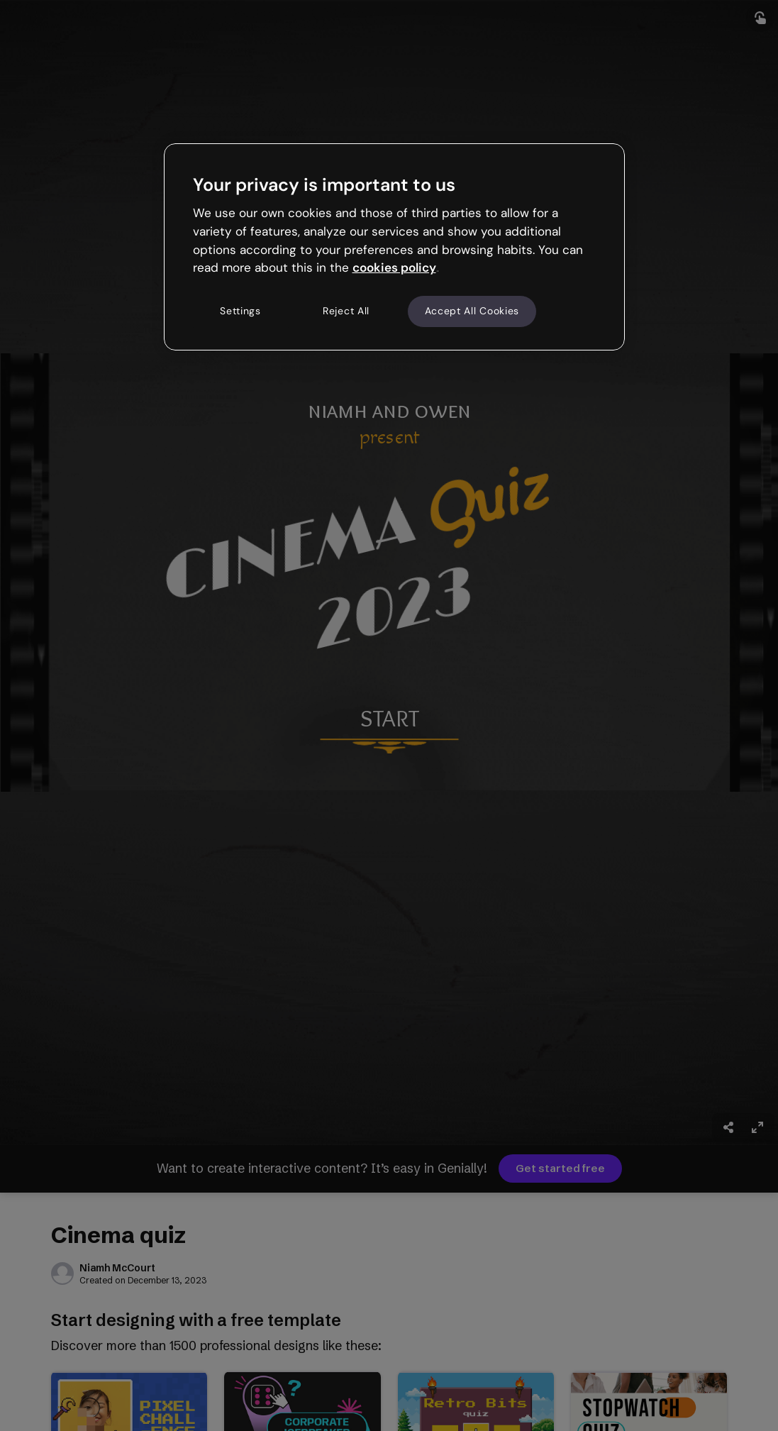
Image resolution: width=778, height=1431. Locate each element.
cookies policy (394, 267)
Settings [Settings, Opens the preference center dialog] (240, 310)
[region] (394, 246)
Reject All (346, 310)
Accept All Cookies (472, 310)
